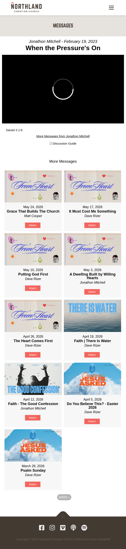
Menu (111, 7)
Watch (32, 225)
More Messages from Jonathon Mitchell (63, 136)
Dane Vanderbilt (100, 539)
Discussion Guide (64, 143)
